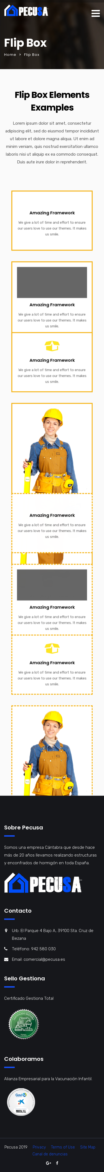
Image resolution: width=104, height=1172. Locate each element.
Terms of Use (63, 1147)
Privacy (39, 1147)
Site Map (87, 1147)
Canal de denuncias (50, 1154)
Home (10, 54)
